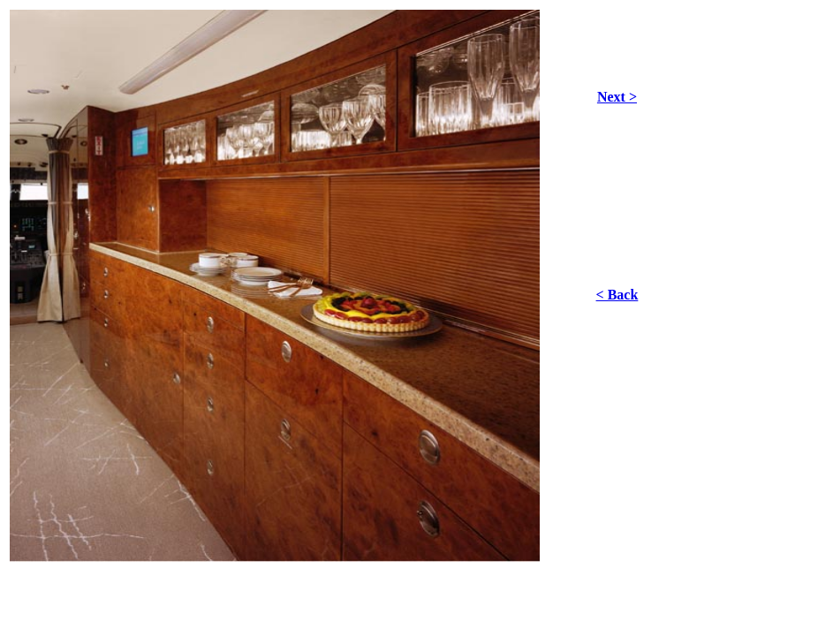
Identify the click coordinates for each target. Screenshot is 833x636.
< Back (617, 294)
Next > (617, 96)
